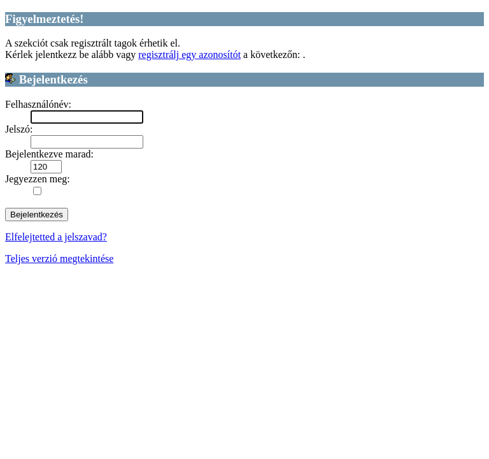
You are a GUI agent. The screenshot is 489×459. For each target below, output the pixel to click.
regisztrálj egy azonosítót (189, 54)
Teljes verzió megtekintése (59, 258)
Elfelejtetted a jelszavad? (56, 236)
